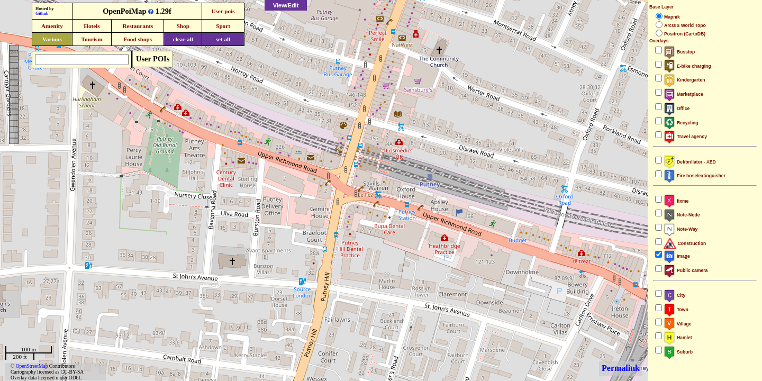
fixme (676, 201)
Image (677, 256)
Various (52, 39)
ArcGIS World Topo (685, 25)
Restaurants (137, 26)
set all (223, 39)
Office (677, 108)
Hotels (91, 26)
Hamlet (678, 337)
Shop (183, 26)
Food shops (137, 39)
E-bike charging (687, 66)
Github (41, 13)
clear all (183, 39)
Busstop (679, 52)
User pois (222, 11)
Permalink (621, 368)
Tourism (91, 39)
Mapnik (672, 17)
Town (676, 309)
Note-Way (680, 229)
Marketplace (683, 94)
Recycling (681, 122)
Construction (685, 243)
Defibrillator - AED (690, 162)
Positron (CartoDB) (684, 34)
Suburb (678, 352)
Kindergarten (684, 80)
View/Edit (286, 5)
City (674, 295)
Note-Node (682, 214)
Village (678, 323)
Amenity (52, 26)
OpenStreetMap (32, 366)
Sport (223, 26)
